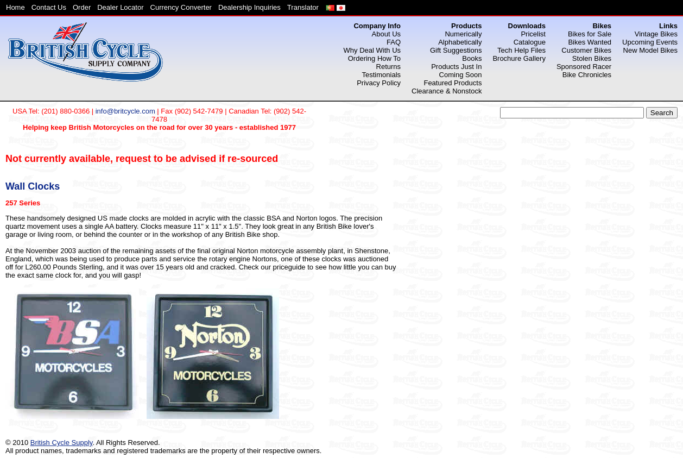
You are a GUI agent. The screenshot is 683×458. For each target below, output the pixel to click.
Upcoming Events (650, 42)
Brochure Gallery (519, 58)
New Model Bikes (650, 50)
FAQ (394, 42)
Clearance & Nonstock (447, 91)
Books (472, 58)
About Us (386, 34)
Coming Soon (460, 75)
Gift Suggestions (456, 50)
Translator (303, 7)
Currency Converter (181, 7)
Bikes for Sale (589, 34)
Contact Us (48, 7)
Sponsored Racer (583, 66)
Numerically (463, 34)
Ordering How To (374, 58)
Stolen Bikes (591, 58)
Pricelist (533, 34)
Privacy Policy (379, 83)
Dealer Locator (120, 7)
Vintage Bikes (656, 34)
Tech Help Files (521, 50)
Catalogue (530, 42)
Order (82, 7)
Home (15, 7)
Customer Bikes (586, 50)
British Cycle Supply (61, 442)
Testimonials (381, 75)
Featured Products (452, 83)
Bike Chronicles (586, 75)
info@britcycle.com (125, 111)
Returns (388, 66)
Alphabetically (460, 42)
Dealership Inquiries (249, 7)
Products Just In (456, 66)
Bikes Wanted (589, 42)
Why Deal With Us (372, 50)
